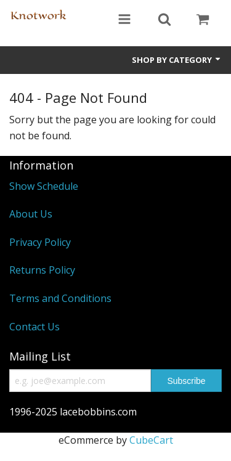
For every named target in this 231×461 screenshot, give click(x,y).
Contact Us (34, 326)
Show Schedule (43, 186)
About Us (30, 214)
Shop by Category (177, 59)
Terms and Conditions (60, 298)
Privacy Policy (40, 242)
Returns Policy (42, 270)
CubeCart (151, 440)
